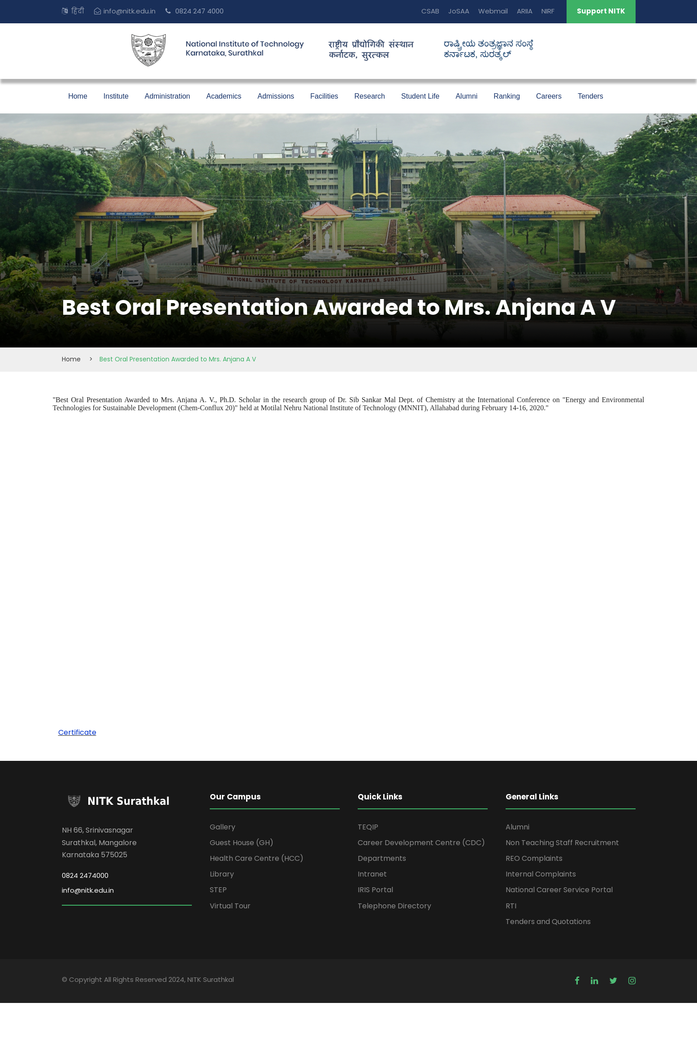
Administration (167, 96)
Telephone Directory (394, 906)
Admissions (275, 96)
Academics (223, 96)
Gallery (222, 827)
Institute (116, 96)
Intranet (372, 874)
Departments (382, 858)
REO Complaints (534, 858)
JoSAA (458, 11)
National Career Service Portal (559, 890)
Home (77, 96)
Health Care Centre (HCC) (256, 858)
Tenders (590, 96)
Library (222, 874)
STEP (218, 890)
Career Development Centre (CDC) (421, 843)
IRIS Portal (375, 890)
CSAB (430, 11)
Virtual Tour (230, 906)
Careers (549, 96)
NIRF (547, 11)
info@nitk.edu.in (130, 11)
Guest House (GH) (241, 843)
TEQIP (368, 827)
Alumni (466, 96)
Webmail (493, 11)
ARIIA (524, 11)
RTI (511, 906)
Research (370, 96)
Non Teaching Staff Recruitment (562, 843)
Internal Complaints (541, 874)
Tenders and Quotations (548, 921)
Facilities (324, 96)
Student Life (420, 96)
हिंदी (77, 11)
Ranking (507, 96)
